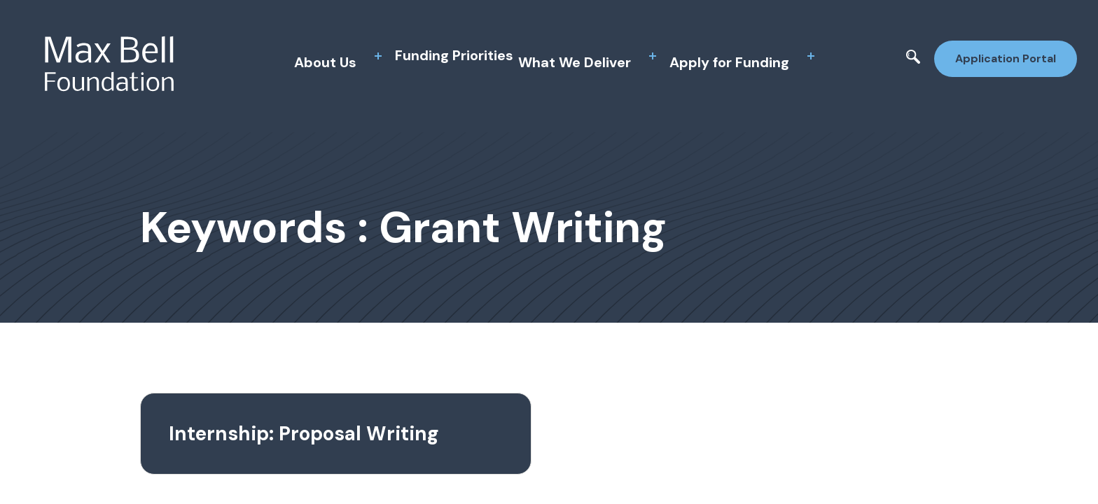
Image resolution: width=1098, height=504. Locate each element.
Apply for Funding (729, 62)
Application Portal (1005, 58)
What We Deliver (574, 62)
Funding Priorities (454, 55)
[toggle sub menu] (378, 56)
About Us (325, 62)
